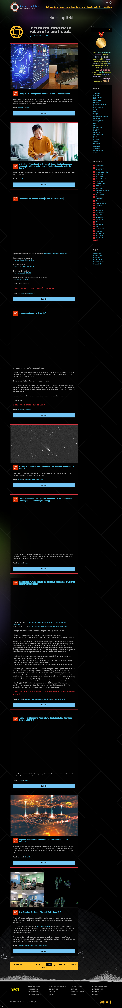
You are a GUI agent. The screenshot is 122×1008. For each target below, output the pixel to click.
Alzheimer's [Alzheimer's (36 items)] (100, 52)
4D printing (96, 95)
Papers (73, 7)
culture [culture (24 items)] (107, 61)
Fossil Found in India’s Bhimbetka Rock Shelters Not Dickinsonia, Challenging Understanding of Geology (45, 499)
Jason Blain (99, 231)
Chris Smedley (100, 238)
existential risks (39, 480)
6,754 (66, 964)
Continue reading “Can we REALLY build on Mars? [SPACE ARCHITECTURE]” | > (35, 288)
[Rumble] (110, 1002)
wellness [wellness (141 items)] (106, 81)
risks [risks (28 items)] (105, 76)
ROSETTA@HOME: (32, 994)
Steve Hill (98, 222)
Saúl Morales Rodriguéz (100, 169)
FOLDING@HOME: (75, 992)
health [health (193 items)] (97, 65)
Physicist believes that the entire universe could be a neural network (43, 840)
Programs (61, 7)
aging (95, 109)
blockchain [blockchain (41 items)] (108, 59)
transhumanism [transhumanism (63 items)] (98, 81)
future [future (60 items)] (105, 63)
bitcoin (95, 136)
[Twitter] (100, 1002)
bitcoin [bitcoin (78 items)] (103, 59)
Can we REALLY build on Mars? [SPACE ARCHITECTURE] (41, 199)
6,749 (38, 964)
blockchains (96, 138)
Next (43, 967)
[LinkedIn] (103, 1002)
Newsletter (90, 7)
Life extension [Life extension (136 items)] (105, 70)
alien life (95, 111)
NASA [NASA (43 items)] (105, 72)
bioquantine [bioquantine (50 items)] (105, 54)
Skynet (95, 106)
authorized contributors (43, 35)
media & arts (29, 293)
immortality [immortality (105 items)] (99, 68)
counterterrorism (98, 150)
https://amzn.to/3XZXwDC (22, 273)
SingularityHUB (97, 264)
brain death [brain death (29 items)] (95, 61)
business (96, 139)
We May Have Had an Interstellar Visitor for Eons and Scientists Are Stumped (46, 467)
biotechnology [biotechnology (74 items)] (97, 59)
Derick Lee (99, 208)
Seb (97, 226)
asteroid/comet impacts (29, 480)
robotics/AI (62, 699)
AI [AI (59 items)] (97, 53)
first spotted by (43, 926)
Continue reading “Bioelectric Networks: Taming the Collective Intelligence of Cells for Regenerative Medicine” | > (44, 693)
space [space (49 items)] (95, 79)
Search (110, 30)
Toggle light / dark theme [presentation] (110, 2)
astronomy (96, 118)
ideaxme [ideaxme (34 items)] (93, 68)
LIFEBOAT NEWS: (53, 987)
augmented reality (98, 120)
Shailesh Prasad (101, 179)
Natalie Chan (100, 217)
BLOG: (51, 989)
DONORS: (73, 989)
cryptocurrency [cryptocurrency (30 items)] (103, 61)
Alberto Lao (99, 210)
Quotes (96, 7)
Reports (68, 7)
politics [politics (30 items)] (95, 74)
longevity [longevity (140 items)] (101, 72)
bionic (95, 131)
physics (26, 410)
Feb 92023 (15, 93)
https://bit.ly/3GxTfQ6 (20, 279)
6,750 (43, 964)
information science (48, 699)
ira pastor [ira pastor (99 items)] (97, 70)
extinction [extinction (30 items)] (101, 63)
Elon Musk (96, 102)
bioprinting (96, 132)
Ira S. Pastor (99, 236)
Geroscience (97, 253)
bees (94, 124)
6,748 (32, 964)
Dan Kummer (100, 194)
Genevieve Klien (21, 108)
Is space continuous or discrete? (32, 313)
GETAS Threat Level (16, 990)
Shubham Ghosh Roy (102, 172)
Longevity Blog (97, 255)
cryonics (95, 152)
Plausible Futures (98, 262)
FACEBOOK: (30, 987)
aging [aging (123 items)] (94, 53)
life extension (56, 699)
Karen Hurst (99, 188)
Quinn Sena (99, 174)
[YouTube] (107, 1002)
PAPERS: (51, 994)
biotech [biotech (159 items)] (105, 57)
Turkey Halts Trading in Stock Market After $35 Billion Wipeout (44, 93)
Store (100, 7)
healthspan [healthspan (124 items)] (104, 66)
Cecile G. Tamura (101, 203)
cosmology (96, 148)
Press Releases (108, 7)
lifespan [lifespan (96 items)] (94, 72)
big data (95, 125)
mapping (40, 946)
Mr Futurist (96, 257)
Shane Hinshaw (100, 212)
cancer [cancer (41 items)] (98, 61)
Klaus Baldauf (100, 201)
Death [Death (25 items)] (109, 61)
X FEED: (29, 989)
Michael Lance (100, 229)
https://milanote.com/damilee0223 (55, 254)
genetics (41, 699)
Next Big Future (97, 259)
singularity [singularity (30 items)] (108, 76)
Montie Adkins (100, 233)
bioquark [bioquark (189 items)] (98, 57)
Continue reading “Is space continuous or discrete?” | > (29, 405)
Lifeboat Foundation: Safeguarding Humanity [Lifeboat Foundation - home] (24, 7)
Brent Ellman (99, 224)
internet (35, 946)
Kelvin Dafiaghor (21, 293)
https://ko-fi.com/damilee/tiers (23, 260)
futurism (26, 563)
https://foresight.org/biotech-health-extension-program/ (48, 626)
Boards (56, 7)
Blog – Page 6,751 (61, 18)
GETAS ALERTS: (96, 987)
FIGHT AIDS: (30, 992)
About (47, 7)
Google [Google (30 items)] (93, 65)
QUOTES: (94, 994)
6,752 (55, 964)
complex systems (98, 145)
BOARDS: (94, 989)
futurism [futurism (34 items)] (108, 63)
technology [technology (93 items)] (106, 79)
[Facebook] (97, 1002)
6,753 (61, 964)
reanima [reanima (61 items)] (99, 74)
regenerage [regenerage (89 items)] (105, 75)
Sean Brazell (99, 219)
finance (27, 108)
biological (96, 129)
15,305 (73, 964)
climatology (96, 143)
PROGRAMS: (95, 992)
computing (96, 147)
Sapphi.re (37, 1002)
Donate (78, 7)
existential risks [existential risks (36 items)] (96, 63)
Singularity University (99, 104)
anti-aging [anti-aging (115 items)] (107, 53)
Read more (44, 113)
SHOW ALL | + (95, 240)
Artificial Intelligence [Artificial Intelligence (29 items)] (98, 54)
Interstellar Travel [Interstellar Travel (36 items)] (107, 68)
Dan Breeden (20, 410)
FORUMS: (73, 994)
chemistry (96, 141)
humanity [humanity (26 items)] (109, 65)
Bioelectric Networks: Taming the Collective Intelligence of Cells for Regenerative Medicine (47, 583)
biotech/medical (35, 699)
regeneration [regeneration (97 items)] (97, 77)
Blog (51, 7)
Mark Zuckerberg (98, 108)
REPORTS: (52, 992)
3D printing (96, 93)
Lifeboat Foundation (21, 1002)
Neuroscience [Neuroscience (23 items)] (109, 72)
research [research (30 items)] (102, 76)
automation (96, 122)
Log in (33, 35)
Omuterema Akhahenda (99, 198)
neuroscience (29, 179)
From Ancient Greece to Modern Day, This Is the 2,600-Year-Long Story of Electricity (45, 719)
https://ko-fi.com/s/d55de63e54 (24, 266)
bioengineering (27, 699)
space (33, 293)
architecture (96, 115)
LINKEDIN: (73, 987)
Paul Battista (20, 946)
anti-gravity (96, 113)
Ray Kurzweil (97, 101)
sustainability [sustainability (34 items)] (99, 79)
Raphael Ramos (100, 215)
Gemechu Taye (100, 183)
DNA (94, 99)
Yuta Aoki (99, 205)
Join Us (83, 7)
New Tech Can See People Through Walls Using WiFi (40, 912)
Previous (19, 964)
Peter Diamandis (98, 97)
